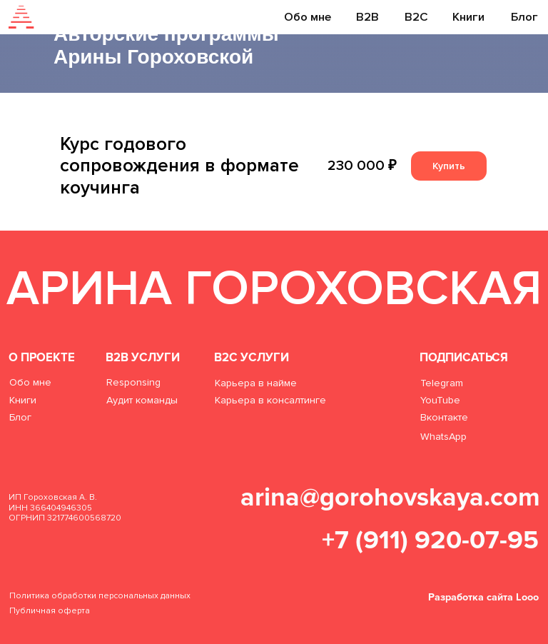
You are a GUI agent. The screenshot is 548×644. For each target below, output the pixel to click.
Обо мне (307, 17)
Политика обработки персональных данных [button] (100, 595)
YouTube (440, 400)
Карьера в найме (256, 383)
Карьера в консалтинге (270, 400)
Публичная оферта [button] (49, 610)
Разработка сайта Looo (483, 597)
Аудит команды (142, 400)
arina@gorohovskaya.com (390, 497)
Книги (468, 17)
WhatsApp (443, 437)
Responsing (133, 382)
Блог (524, 17)
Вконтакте (444, 417)
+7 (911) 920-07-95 (430, 540)
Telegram (441, 383)
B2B (367, 17)
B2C (416, 17)
